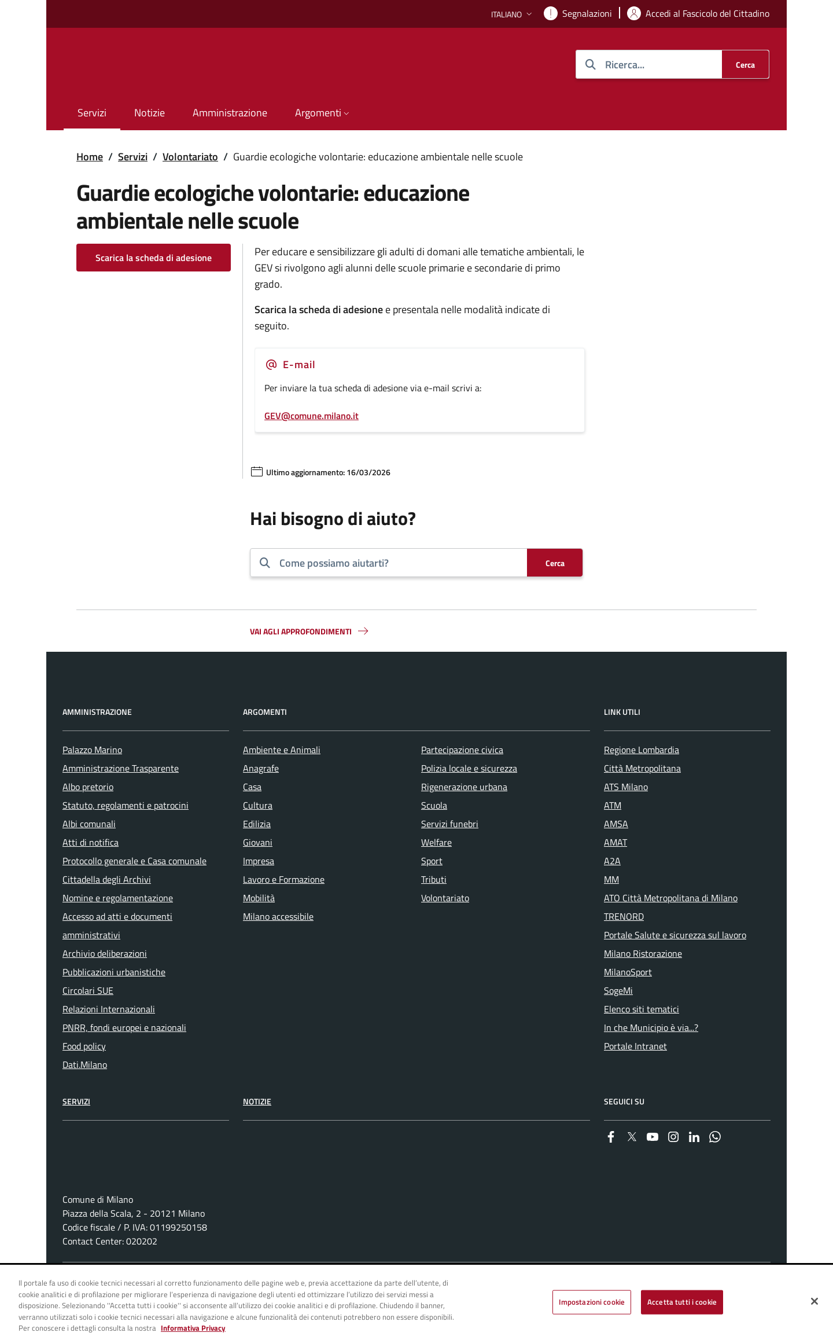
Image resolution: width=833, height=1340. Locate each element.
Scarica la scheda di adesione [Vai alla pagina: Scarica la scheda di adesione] (153, 258)
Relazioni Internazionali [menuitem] (108, 1042)
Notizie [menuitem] (149, 112)
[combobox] (398, 563)
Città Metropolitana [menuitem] (642, 802)
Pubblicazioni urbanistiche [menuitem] (113, 1005)
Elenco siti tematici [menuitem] (641, 1042)
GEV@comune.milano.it (311, 416)
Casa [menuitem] (252, 820)
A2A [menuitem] (612, 894)
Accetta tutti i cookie (682, 1302)
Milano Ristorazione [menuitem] (643, 987)
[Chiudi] (814, 1301)
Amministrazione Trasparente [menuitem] (120, 802)
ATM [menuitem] (612, 839)
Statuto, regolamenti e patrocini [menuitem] (125, 839)
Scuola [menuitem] (434, 839)
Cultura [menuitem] (257, 839)
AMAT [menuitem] (615, 876)
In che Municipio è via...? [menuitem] (651, 1061)
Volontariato (190, 156)
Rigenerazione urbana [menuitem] (464, 820)
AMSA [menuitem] (616, 857)
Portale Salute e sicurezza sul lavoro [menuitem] (675, 968)
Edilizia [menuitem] (257, 857)
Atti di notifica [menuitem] (90, 876)
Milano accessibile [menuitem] (278, 950)
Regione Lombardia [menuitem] (641, 783)
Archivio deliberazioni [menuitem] (104, 987)
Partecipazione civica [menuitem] (462, 783)
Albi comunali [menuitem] (89, 857)
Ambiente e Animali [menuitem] (281, 783)
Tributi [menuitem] (434, 913)
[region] (416, 1303)
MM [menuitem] (611, 913)
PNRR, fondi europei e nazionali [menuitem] (124, 1061)
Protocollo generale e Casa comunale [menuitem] (134, 894)
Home (89, 156)
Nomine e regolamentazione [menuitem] (117, 931)
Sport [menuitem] (432, 894)
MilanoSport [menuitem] (628, 1005)
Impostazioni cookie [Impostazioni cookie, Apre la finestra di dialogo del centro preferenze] (592, 1302)
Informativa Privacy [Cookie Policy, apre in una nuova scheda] (193, 1328)
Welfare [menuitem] (436, 876)
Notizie (257, 1135)
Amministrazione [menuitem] (230, 112)
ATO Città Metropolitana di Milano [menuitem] (671, 931)
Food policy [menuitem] (84, 1079)
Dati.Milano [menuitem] (84, 1098)
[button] (513, 14)
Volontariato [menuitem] (445, 931)
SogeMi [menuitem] (618, 1024)
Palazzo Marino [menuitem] (92, 783)
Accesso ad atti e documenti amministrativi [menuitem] (117, 959)
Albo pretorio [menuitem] (87, 820)
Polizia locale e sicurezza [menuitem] (469, 802)
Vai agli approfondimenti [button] (310, 631)
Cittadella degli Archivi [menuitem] (106, 913)
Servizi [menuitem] (92, 112)
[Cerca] (745, 64)
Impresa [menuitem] (258, 894)
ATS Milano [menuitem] (626, 820)
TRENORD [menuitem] (624, 950)
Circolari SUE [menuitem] (87, 1024)
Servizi (133, 156)
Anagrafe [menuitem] (261, 802)
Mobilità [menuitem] (259, 931)
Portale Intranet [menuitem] (635, 1079)
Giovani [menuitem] (257, 876)
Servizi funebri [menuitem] (449, 857)
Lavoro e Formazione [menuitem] (284, 913)
